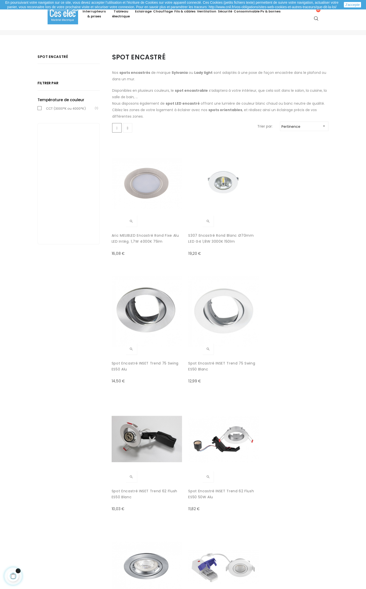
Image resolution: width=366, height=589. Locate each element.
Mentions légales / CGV (136, 541)
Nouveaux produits (203, 531)
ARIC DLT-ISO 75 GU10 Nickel (244, 325)
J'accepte (352, 5)
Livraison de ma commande (140, 531)
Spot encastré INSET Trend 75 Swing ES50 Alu (246, 225)
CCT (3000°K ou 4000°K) (66, 123)
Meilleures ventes (202, 521)
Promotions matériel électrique (214, 541)
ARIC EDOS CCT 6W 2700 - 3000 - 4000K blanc (303, 325)
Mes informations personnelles (71, 541)
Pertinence (304, 140)
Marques (194, 551)
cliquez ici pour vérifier (229, 560)
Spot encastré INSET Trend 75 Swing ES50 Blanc (299, 225)
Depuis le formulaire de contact (285, 539)
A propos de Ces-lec (275, 548)
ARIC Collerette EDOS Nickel (188, 426)
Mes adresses (56, 531)
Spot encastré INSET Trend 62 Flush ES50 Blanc (130, 326)
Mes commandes (60, 521)
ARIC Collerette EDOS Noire (132, 426)
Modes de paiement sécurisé (141, 521)
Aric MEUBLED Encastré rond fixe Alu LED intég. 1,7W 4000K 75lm (134, 225)
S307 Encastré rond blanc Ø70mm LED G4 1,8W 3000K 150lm (188, 225)
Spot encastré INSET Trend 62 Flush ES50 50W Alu (191, 326)
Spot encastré (53, 71)
